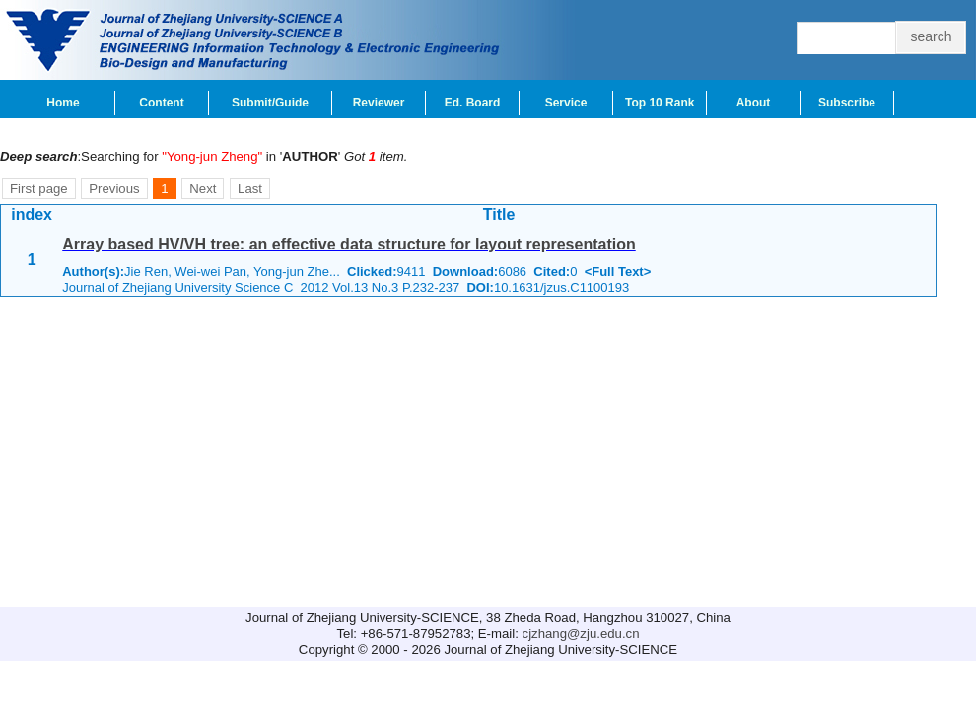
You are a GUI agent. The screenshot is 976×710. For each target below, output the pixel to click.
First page (39, 188)
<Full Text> (618, 271)
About (753, 102)
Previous (114, 188)
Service (566, 102)
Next (202, 188)
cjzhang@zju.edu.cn (581, 633)
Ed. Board (473, 102)
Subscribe (846, 102)
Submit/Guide (270, 102)
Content (161, 102)
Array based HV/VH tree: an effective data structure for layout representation (349, 244)
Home (62, 102)
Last (250, 188)
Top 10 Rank (659, 102)
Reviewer (379, 102)
